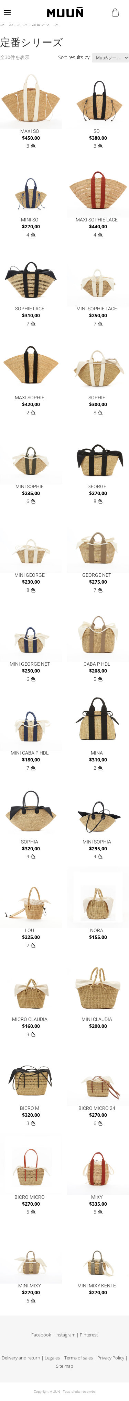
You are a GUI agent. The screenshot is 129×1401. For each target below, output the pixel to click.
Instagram (65, 1335)
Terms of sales (78, 1358)
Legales (52, 1358)
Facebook (41, 1335)
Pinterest (89, 1335)
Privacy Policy (110, 1358)
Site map (64, 1366)
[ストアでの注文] (110, 57)
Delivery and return (21, 1358)
